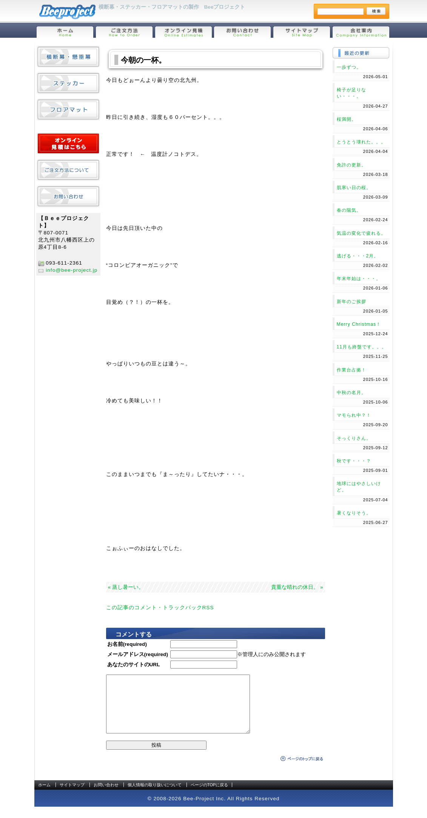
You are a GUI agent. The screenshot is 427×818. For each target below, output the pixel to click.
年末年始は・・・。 (359, 278)
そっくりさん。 (354, 438)
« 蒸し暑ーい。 (126, 587)
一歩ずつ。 (349, 67)
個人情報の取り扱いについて (155, 796)
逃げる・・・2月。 (358, 256)
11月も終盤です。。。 (362, 347)
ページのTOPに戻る (209, 796)
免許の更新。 (351, 165)
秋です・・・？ (354, 461)
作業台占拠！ (351, 370)
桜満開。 (346, 119)
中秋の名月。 (351, 392)
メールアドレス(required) (137, 654)
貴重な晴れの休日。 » (297, 587)
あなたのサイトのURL (133, 664)
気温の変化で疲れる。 (361, 233)
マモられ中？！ (354, 415)
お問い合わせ (106, 796)
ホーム (44, 796)
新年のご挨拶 (351, 301)
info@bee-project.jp (71, 270)
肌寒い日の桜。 (354, 187)
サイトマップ (72, 796)
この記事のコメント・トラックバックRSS (160, 607)
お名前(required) (127, 644)
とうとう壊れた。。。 (361, 142)
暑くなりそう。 (354, 513)
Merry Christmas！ (359, 324)
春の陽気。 (349, 210)
